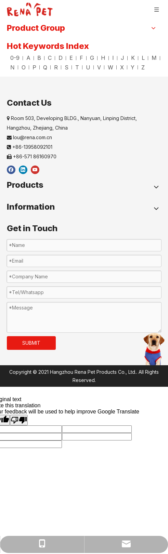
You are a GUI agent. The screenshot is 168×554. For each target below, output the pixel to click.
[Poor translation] (19, 420)
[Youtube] (35, 169)
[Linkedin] (23, 169)
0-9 (15, 57)
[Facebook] (11, 169)
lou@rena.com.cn (29, 137)
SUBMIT (31, 343)
